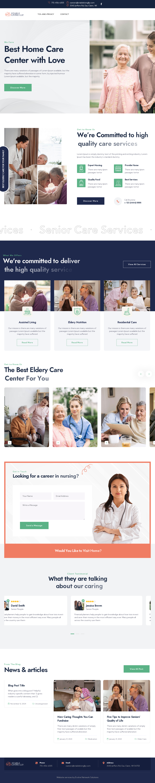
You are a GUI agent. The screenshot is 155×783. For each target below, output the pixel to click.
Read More (27, 342)
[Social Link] (101, 4)
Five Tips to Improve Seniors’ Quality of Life (123, 719)
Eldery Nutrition (77, 322)
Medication (92, 739)
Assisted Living (27, 322)
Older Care (141, 739)
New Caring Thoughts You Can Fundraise (75, 719)
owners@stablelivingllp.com (80, 2)
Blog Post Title (16, 685)
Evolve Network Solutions (86, 777)
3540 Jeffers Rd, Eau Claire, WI (82, 5)
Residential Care (127, 322)
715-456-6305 (56, 2)
